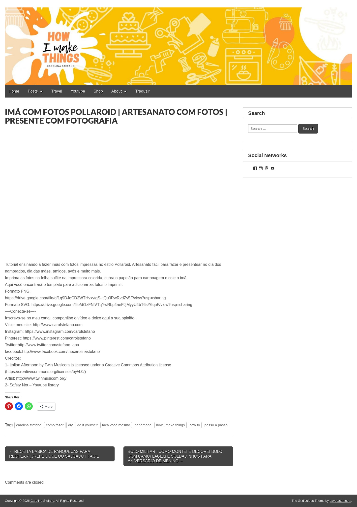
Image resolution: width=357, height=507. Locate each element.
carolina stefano (28, 425)
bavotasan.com (340, 501)
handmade (143, 425)
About (116, 91)
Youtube (78, 91)
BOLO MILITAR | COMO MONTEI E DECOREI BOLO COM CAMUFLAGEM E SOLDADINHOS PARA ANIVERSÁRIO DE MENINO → (175, 456)
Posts (33, 91)
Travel (56, 91)
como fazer (54, 425)
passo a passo (216, 425)
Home (14, 91)
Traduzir (142, 91)
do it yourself (87, 425)
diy (70, 425)
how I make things (170, 425)
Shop (98, 91)
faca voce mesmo (116, 425)
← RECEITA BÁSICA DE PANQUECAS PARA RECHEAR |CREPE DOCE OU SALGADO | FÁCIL (54, 453)
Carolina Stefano (42, 501)
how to (194, 425)
